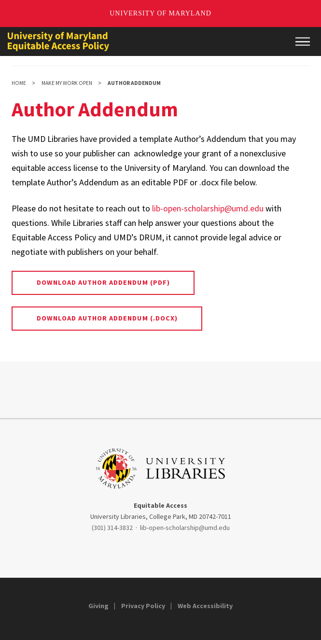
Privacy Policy (143, 605)
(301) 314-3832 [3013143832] (112, 527)
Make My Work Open (67, 83)
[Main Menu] (302, 41)
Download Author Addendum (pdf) (103, 282)
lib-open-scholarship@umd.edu (208, 208)
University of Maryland (160, 13)
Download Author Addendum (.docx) (107, 318)
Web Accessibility (205, 605)
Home (19, 83)
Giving (98, 605)
